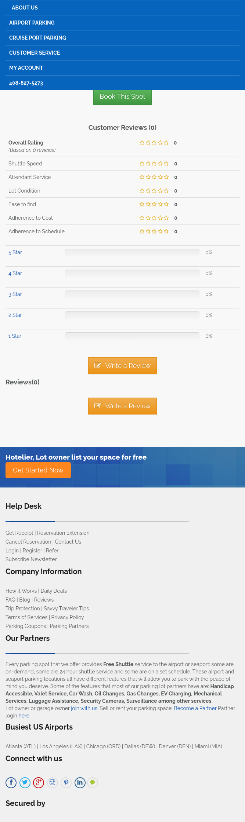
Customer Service (34, 53)
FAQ (10, 600)
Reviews (44, 600)
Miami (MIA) (208, 746)
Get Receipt (19, 533)
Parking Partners (69, 626)
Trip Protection (23, 608)
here (24, 716)
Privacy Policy (67, 617)
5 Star (15, 252)
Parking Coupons (26, 626)
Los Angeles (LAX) (60, 746)
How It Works (21, 591)
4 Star (15, 273)
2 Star (15, 315)
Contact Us (68, 542)
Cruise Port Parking (37, 38)
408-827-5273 (26, 83)
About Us (25, 8)
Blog (24, 600)
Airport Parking (32, 23)
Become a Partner (195, 708)
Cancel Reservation (28, 542)
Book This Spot (122, 96)
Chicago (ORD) (103, 746)
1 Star (14, 336)
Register (32, 551)
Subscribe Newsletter (31, 559)
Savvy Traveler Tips (66, 608)
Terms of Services (26, 617)
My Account (26, 68)
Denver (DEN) (175, 746)
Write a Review (122, 365)
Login (12, 551)
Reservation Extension (63, 533)
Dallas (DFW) (140, 746)
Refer (52, 551)
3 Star (15, 294)
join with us (84, 708)
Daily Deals (54, 591)
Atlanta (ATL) (21, 746)
